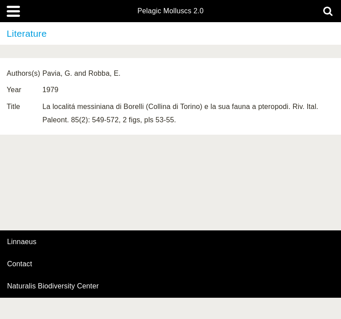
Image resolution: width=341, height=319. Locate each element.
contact (19, 264)
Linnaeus (21, 241)
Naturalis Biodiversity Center (53, 286)
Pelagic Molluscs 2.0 (170, 11)
